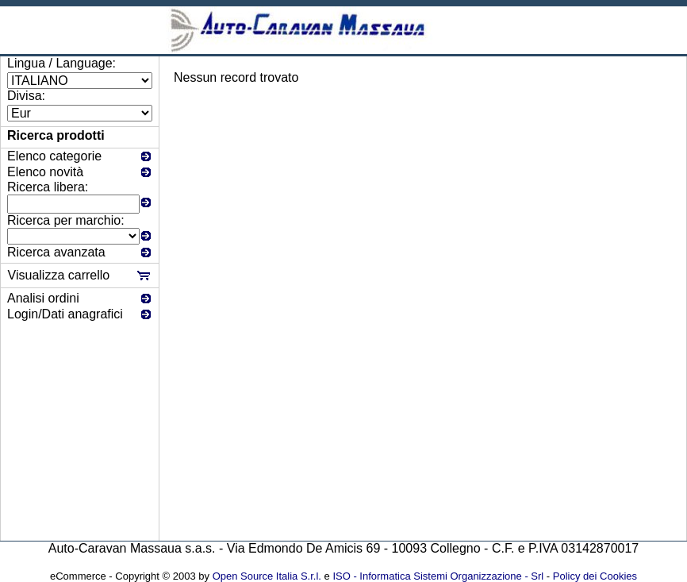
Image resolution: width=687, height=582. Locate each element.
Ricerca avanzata (56, 252)
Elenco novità (45, 172)
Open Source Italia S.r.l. (267, 576)
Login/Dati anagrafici (65, 314)
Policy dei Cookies (595, 576)
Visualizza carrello (59, 275)
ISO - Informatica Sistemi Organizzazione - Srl (437, 576)
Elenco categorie (54, 156)
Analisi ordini (43, 298)
